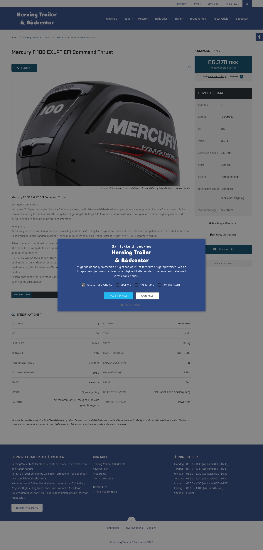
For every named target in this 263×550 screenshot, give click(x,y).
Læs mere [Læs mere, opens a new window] (144, 276)
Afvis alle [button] (147, 295)
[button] (131, 305)
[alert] (131, 275)
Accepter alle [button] (118, 295)
